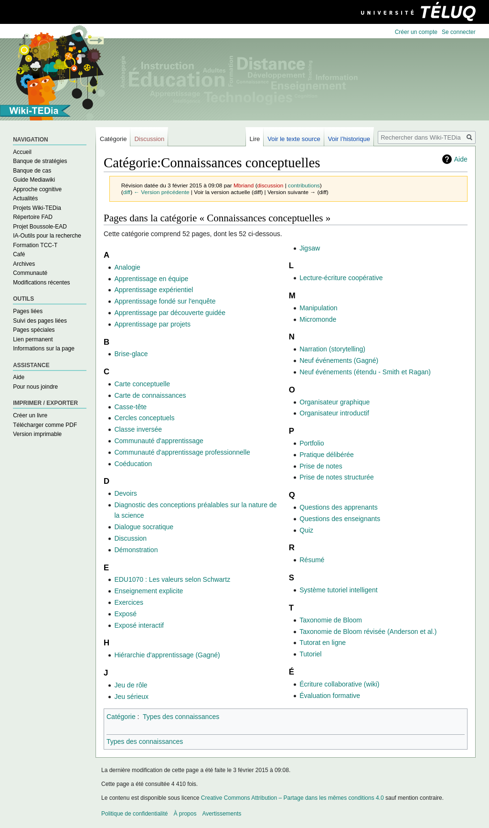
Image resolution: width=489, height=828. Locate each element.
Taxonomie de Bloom (330, 620)
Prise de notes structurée (336, 477)
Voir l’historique (349, 138)
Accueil (22, 152)
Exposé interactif (139, 625)
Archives (24, 264)
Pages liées (28, 311)
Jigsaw (309, 248)
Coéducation (133, 464)
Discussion (130, 538)
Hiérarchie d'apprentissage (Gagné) (167, 655)
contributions (304, 185)
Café (19, 254)
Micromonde (317, 319)
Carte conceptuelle (142, 384)
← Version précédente (161, 192)
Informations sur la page (43, 348)
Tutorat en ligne (322, 642)
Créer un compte (416, 32)
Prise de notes (320, 466)
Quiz (306, 530)
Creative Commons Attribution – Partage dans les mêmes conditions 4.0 (292, 798)
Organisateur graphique (334, 402)
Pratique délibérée (326, 454)
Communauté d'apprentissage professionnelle (182, 452)
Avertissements (221, 813)
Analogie (127, 267)
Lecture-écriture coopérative (341, 278)
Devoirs (125, 493)
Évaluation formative (329, 695)
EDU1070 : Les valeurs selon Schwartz (172, 579)
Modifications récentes (41, 282)
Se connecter (459, 32)
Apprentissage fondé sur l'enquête (164, 301)
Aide (461, 159)
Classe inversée (138, 429)
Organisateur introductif (334, 413)
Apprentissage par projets (152, 324)
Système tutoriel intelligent (338, 590)
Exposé (125, 614)
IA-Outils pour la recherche (47, 235)
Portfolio (311, 443)
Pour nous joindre (35, 386)
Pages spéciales (33, 330)
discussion (270, 185)
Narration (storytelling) (332, 349)
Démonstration (136, 550)
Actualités (25, 198)
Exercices (128, 602)
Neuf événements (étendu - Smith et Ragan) (365, 372)
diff (126, 192)
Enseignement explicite (148, 591)
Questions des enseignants (339, 519)
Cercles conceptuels (144, 418)
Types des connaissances (181, 716)
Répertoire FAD (33, 217)
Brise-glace (131, 354)
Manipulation (318, 308)
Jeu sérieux (131, 696)
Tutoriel (310, 654)
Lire (255, 138)
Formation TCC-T (35, 245)
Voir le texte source (293, 138)
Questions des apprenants (338, 507)
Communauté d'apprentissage (158, 441)
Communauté (30, 273)
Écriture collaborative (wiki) (339, 684)
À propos (184, 813)
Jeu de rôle (130, 685)
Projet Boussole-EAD (40, 226)
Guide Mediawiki (34, 179)
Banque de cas (32, 170)
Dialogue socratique (143, 527)
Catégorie (121, 716)
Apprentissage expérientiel (153, 290)
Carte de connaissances (150, 395)
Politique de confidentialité (134, 813)
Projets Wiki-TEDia (37, 208)
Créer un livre (30, 415)
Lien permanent (33, 339)
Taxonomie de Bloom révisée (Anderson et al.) (367, 631)
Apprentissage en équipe (151, 279)
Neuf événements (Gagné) (338, 360)
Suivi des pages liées (40, 320)
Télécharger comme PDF (45, 425)
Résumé (311, 560)
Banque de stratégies (40, 161)
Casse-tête (130, 407)
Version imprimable (37, 434)
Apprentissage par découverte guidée (169, 312)
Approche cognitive (37, 189)
